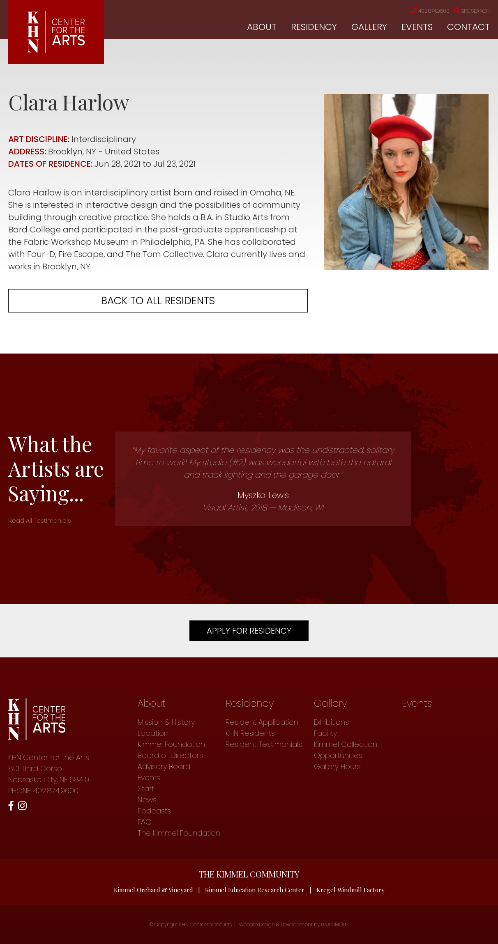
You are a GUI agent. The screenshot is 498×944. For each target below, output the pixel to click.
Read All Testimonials (39, 520)
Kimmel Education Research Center (254, 890)
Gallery (369, 27)
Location (153, 733)
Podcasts (154, 811)
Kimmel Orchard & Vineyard (153, 890)
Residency (314, 27)
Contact (468, 27)
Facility (325, 733)
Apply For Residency (249, 630)
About (262, 27)
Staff (146, 788)
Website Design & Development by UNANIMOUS (293, 924)
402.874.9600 (423, 11)
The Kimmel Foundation (179, 833)
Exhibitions (331, 722)
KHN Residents (250, 733)
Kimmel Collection (345, 744)
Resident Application (262, 722)
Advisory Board (164, 766)
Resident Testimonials (264, 744)
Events (417, 27)
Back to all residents (158, 301)
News (147, 800)
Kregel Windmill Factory (350, 890)
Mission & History (166, 722)
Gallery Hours (337, 766)
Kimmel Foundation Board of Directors (171, 749)
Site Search (470, 11)
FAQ (145, 822)
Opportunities (338, 755)
